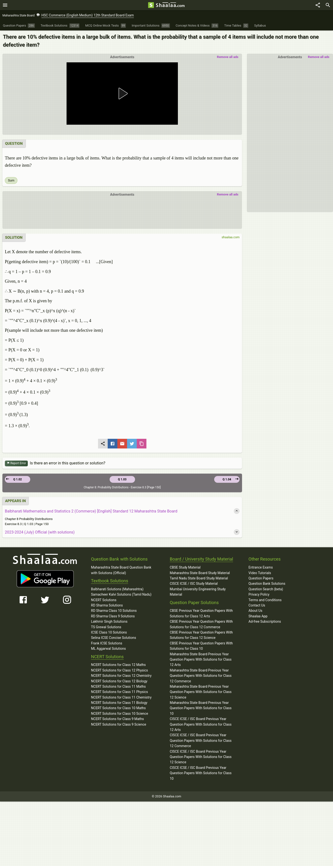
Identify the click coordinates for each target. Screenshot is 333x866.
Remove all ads (318, 57)
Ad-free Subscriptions (265, 621)
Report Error (16, 463)
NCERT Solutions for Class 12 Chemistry (121, 676)
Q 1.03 (122, 479)
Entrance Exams (261, 567)
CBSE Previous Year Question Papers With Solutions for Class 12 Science (201, 635)
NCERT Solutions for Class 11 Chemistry (121, 697)
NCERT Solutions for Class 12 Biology (119, 681)
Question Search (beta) (266, 589)
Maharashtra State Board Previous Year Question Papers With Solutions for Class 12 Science (200, 692)
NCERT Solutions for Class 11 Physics (119, 692)
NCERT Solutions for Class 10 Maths (118, 708)
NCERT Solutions (103, 600)
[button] (122, 93)
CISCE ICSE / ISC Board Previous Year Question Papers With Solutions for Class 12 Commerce (200, 740)
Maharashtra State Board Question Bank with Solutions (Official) (121, 570)
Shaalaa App (258, 616)
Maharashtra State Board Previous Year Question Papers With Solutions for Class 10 (200, 708)
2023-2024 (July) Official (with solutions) (40, 532)
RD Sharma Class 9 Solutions (113, 616)
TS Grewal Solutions (106, 627)
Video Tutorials (260, 573)
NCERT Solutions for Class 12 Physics (119, 670)
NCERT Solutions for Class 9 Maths (117, 719)
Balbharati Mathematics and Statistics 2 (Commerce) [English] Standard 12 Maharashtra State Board (91, 511)
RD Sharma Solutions (107, 605)
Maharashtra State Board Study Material (200, 573)
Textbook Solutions (109, 580)
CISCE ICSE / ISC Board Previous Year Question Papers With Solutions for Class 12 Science (200, 757)
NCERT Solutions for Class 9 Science (118, 724)
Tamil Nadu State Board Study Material (199, 578)
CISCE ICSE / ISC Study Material (194, 583)
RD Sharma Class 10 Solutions (114, 611)
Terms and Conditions (265, 600)
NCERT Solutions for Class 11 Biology (119, 703)
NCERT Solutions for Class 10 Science (119, 713)
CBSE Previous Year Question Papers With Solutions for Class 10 (201, 645)
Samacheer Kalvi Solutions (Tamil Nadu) (121, 594)
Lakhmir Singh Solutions (109, 621)
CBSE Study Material (185, 567)
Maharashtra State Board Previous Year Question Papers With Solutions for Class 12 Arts (200, 659)
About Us (255, 611)
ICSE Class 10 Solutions (109, 632)
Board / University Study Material (201, 559)
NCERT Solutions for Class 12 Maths (118, 665)
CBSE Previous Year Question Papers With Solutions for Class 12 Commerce (201, 624)
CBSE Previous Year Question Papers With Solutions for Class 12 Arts (201, 613)
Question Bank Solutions (267, 583)
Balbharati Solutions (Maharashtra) (117, 589)
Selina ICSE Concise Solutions (113, 638)
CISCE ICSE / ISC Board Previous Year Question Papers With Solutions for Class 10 (200, 773)
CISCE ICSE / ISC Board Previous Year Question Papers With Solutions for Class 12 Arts (200, 724)
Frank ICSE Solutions (106, 643)
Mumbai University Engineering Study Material (198, 591)
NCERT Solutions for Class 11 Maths (118, 686)
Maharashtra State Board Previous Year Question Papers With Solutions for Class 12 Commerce (200, 675)
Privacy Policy (259, 594)
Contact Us (257, 605)
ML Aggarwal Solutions (108, 648)
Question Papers (261, 578)
